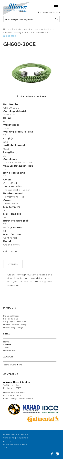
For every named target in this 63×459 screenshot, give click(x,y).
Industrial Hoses (11, 316)
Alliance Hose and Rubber (17, 8)
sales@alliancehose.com (21, 398)
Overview (13, 263)
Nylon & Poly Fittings (13, 327)
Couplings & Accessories (14, 321)
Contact (7, 344)
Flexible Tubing (10, 319)
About (6, 347)
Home (6, 342)
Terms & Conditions (12, 364)
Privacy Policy (10, 434)
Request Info (9, 350)
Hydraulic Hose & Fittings (15, 324)
